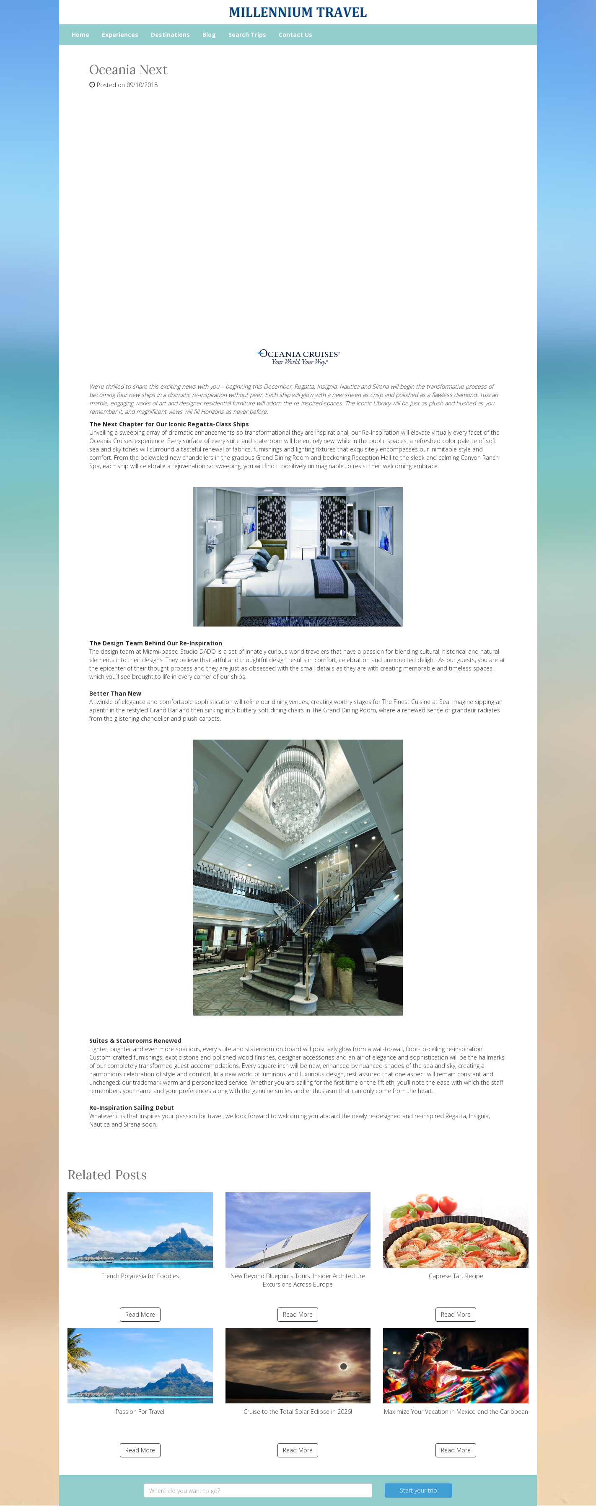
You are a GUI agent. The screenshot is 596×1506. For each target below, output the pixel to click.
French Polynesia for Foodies (140, 1236)
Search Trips (247, 35)
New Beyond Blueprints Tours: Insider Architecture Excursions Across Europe (298, 1240)
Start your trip (418, 1490)
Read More (140, 1314)
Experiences (120, 35)
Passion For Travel (140, 1372)
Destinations (170, 35)
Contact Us (295, 35)
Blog (209, 35)
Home (80, 35)
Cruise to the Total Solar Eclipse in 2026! (298, 1372)
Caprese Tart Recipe (456, 1236)
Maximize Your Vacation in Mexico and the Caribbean (456, 1372)
